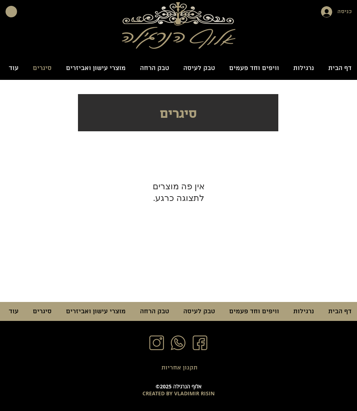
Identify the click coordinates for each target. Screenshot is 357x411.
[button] (11, 12)
